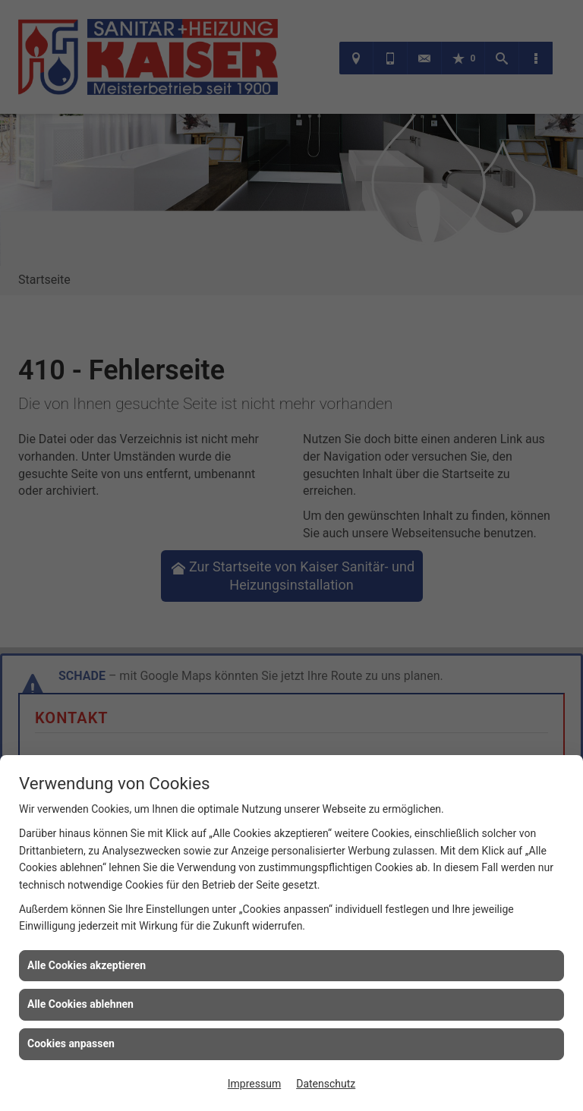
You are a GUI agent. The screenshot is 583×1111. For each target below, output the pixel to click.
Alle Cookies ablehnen (80, 1004)
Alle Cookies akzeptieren (86, 965)
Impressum (254, 1084)
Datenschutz (325, 1084)
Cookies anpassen (71, 1043)
